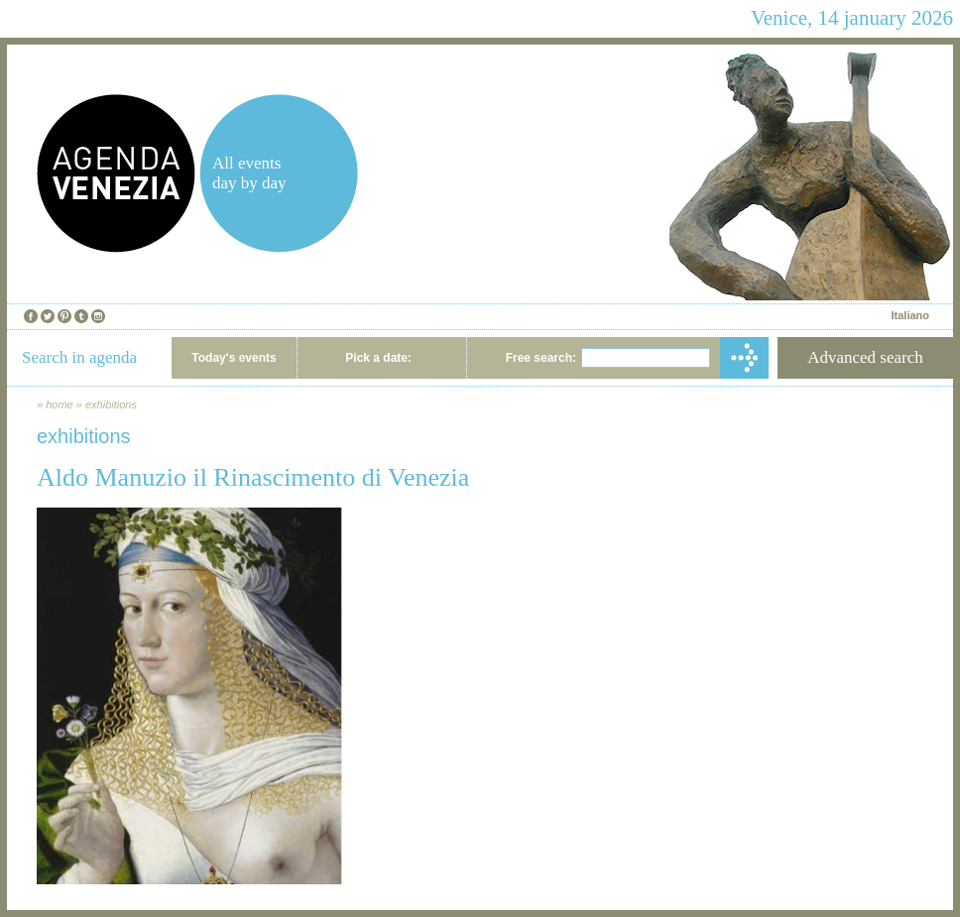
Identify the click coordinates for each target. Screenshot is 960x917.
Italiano (910, 315)
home (59, 404)
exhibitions (111, 404)
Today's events (233, 358)
